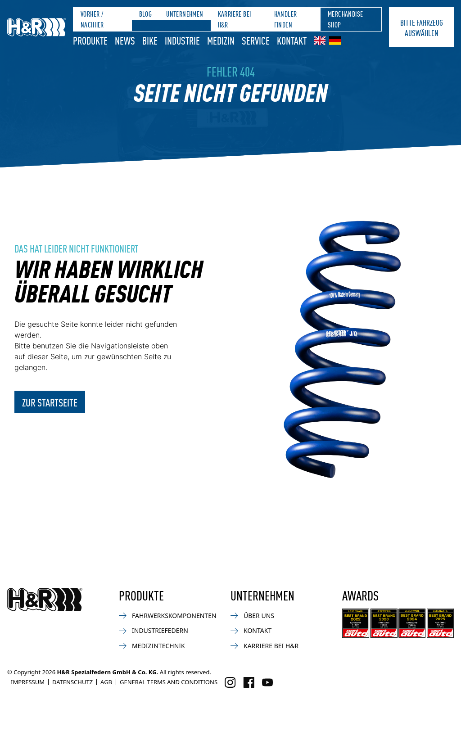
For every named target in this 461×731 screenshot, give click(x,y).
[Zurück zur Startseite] (44, 599)
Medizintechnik (152, 645)
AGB (106, 682)
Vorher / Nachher (92, 19)
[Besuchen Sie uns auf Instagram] (230, 682)
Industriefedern (153, 630)
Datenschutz (72, 682)
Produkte (90, 40)
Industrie (182, 40)
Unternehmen (184, 13)
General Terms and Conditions (168, 682)
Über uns (252, 615)
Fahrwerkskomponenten (168, 615)
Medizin (221, 40)
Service (256, 40)
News (125, 40)
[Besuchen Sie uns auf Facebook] (248, 682)
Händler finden (285, 19)
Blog (145, 13)
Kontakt (292, 40)
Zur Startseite (49, 402)
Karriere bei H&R (234, 19)
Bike (150, 40)
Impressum (28, 682)
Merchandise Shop (345, 19)
